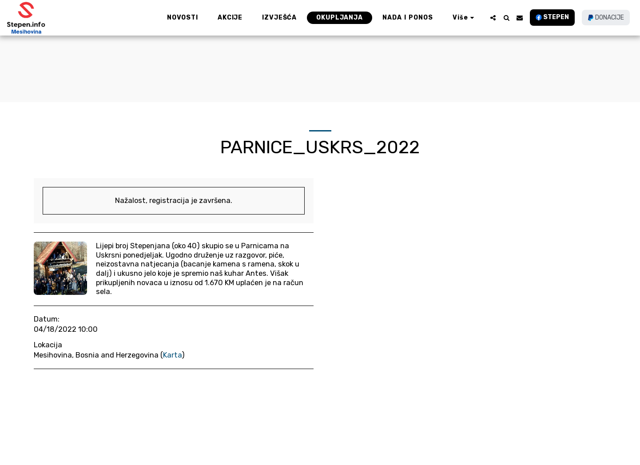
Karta (172, 355)
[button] (493, 18)
